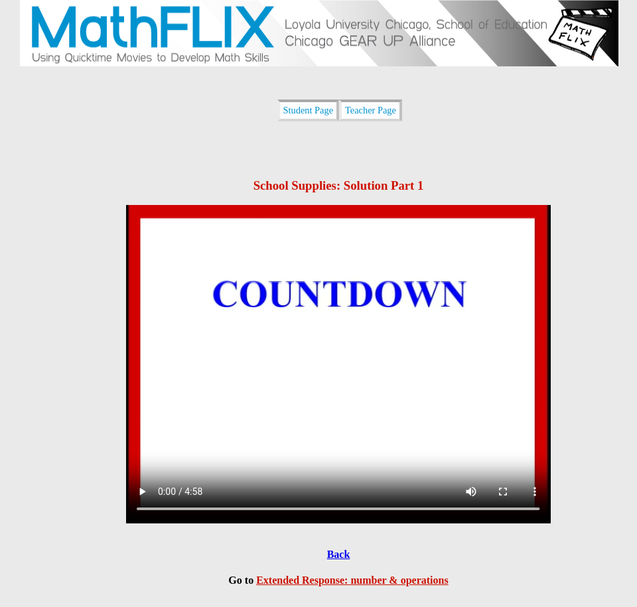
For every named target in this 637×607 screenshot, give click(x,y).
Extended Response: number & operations (352, 580)
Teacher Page (370, 110)
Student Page (308, 110)
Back (338, 554)
